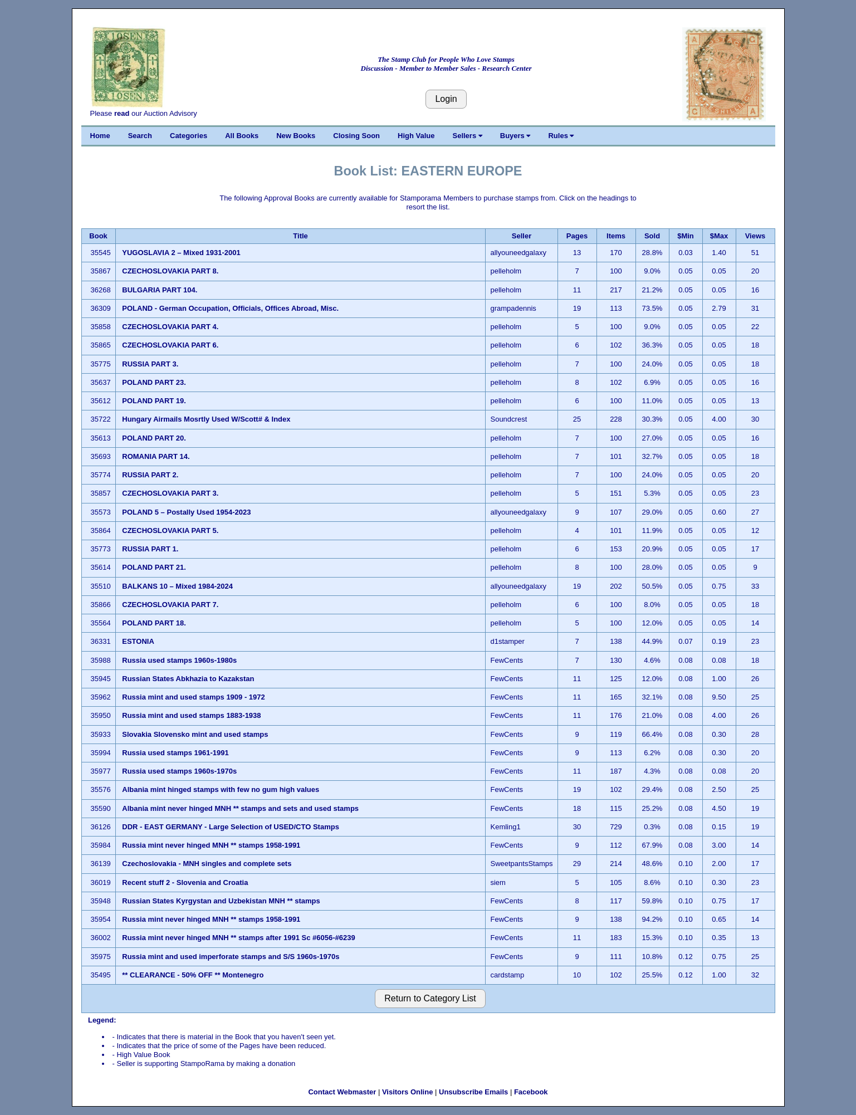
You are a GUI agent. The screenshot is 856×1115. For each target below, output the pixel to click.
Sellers (467, 135)
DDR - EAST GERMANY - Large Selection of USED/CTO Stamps (230, 827)
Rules (561, 135)
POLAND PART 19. (154, 401)
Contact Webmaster (342, 1092)
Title (300, 236)
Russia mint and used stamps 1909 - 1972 (193, 697)
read (121, 113)
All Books (241, 135)
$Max (719, 236)
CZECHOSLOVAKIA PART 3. (170, 493)
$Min (685, 236)
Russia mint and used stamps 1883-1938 (192, 715)
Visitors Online (407, 1092)
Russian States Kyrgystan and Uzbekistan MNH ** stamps (221, 901)
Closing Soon (356, 135)
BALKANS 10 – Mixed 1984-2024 (178, 586)
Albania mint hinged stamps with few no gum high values (220, 789)
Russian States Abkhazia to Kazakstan (188, 678)
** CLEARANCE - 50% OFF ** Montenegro (194, 975)
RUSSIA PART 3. (150, 364)
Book (98, 236)
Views (755, 236)
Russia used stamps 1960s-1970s (180, 771)
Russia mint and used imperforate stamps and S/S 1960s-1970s (230, 956)
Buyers (515, 135)
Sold (652, 236)
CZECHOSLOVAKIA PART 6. (170, 345)
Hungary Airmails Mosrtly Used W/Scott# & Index (206, 419)
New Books (295, 135)
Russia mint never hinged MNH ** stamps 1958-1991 (212, 845)
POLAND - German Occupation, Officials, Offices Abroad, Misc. (231, 308)
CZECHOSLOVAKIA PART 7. (170, 604)
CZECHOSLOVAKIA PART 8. (170, 271)
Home (100, 135)
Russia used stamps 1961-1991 (176, 753)
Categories (188, 135)
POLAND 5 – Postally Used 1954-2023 (187, 512)
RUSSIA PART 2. (150, 475)
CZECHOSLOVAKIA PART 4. (170, 326)
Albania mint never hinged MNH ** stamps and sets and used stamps (240, 808)
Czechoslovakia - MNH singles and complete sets (206, 863)
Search (140, 135)
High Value (416, 135)
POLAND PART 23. (154, 382)
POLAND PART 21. (154, 567)
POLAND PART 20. (154, 438)
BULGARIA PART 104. (159, 290)
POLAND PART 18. (154, 623)
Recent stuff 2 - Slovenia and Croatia (185, 882)
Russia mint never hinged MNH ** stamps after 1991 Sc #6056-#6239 (239, 937)
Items (615, 236)
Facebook (531, 1092)
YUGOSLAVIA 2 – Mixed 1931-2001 (182, 252)
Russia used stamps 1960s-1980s (180, 660)
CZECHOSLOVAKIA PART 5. (170, 530)
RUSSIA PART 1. (150, 549)
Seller (521, 236)
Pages (577, 236)
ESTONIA (138, 641)
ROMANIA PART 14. (155, 456)
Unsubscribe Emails (473, 1092)
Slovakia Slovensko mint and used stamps (195, 734)
